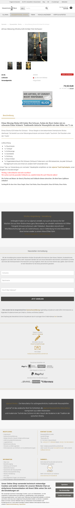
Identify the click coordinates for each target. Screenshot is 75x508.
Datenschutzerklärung (12, 504)
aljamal (5, 14)
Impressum (22, 504)
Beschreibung (8, 115)
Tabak (33, 14)
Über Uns (6, 462)
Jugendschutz (8, 442)
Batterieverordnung (10, 444)
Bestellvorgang (8, 464)
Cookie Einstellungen (64, 495)
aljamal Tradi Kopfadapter (61, 167)
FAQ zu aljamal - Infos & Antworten (14, 479)
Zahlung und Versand (10, 466)
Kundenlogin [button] (55, 2)
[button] (48, 2)
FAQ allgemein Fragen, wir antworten (15, 477)
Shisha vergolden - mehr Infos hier (37, 234)
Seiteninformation (9, 468)
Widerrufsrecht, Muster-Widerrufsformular (16, 438)
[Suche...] (22, 8)
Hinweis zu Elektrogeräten (11, 446)
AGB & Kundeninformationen (12, 440)
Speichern (64, 484)
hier (55, 316)
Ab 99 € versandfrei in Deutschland (31, 2)
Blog (43, 2)
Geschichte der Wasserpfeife (12, 470)
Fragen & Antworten (14, 2)
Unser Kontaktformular (38, 344)
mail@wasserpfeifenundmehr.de (53, 446)
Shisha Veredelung (9, 473)
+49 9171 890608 (37, 334)
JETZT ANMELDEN (37, 299)
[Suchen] (47, 8)
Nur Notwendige (64, 490)
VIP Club (6, 475)
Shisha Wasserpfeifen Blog (12, 472)
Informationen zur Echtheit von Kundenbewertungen (19, 448)
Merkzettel (64, 2)
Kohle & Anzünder (44, 14)
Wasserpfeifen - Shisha (19, 14)
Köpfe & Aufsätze (60, 14)
